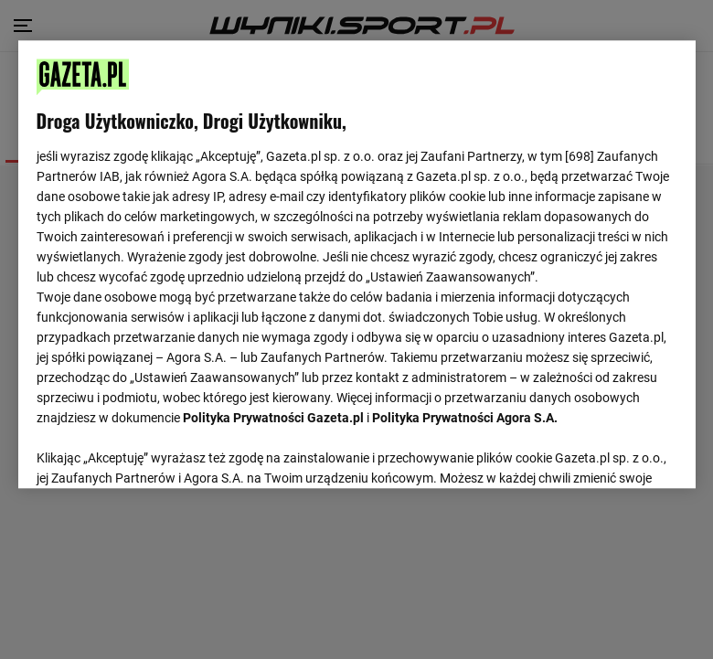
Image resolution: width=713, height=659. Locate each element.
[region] (357, 263)
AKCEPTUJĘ (614, 453)
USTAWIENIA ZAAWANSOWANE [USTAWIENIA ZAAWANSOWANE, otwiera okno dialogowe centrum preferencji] (156, 452)
